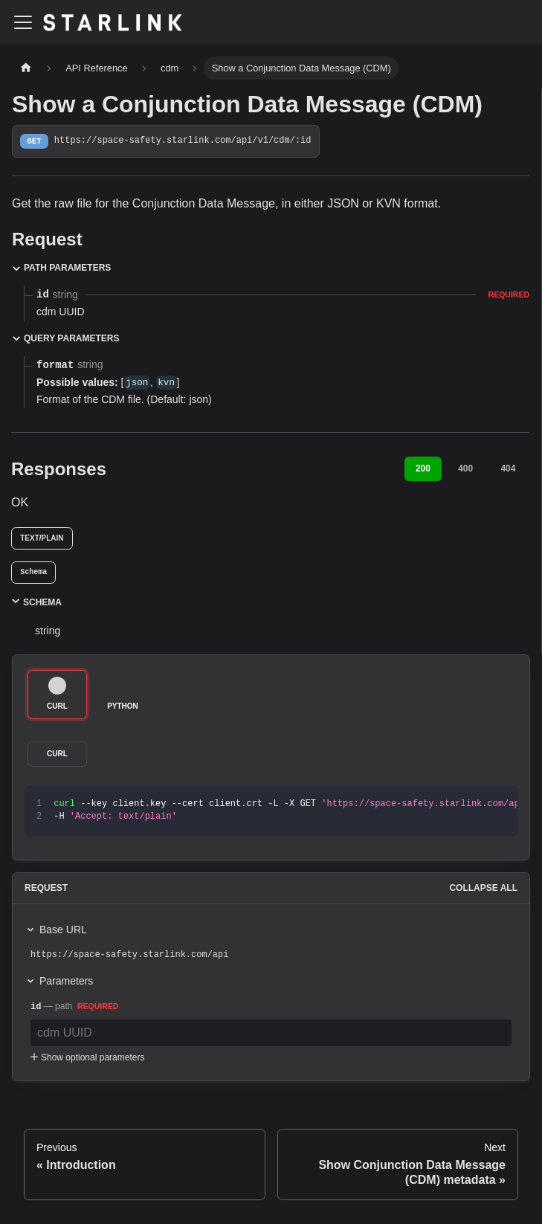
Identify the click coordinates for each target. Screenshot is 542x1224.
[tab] (33, 572)
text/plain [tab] (41, 538)
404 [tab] (507, 468)
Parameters (66, 981)
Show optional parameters (86, 1057)
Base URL (63, 929)
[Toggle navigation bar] (23, 22)
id (35, 1007)
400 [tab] (465, 468)
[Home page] (26, 68)
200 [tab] (423, 468)
